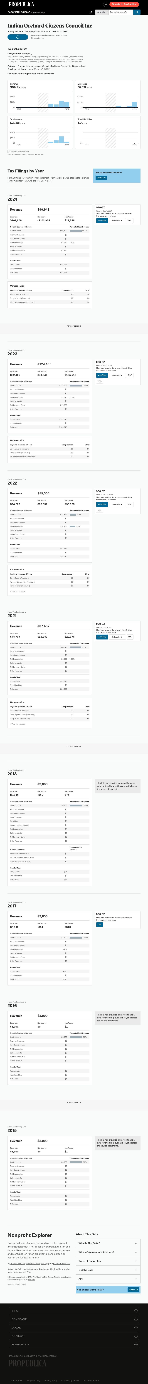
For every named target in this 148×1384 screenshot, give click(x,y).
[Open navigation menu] (105, 4)
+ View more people (17, 591)
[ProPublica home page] (28, 1363)
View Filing (102, 220)
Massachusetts (39, 12)
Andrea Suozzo (17, 1263)
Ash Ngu (45, 1263)
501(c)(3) (27, 53)
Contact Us (101, 178)
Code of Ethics (16, 1380)
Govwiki (31, 1279)
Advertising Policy (70, 1380)
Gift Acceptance (91, 1380)
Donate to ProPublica (124, 4)
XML (130, 220)
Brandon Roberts (61, 1263)
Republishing (33, 1380)
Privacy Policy (50, 1380)
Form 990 (12, 178)
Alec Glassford (33, 1263)
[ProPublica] (21, 4)
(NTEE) (47, 69)
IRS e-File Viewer (35, 1277)
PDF (130, 375)
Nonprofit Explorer (18, 11)
